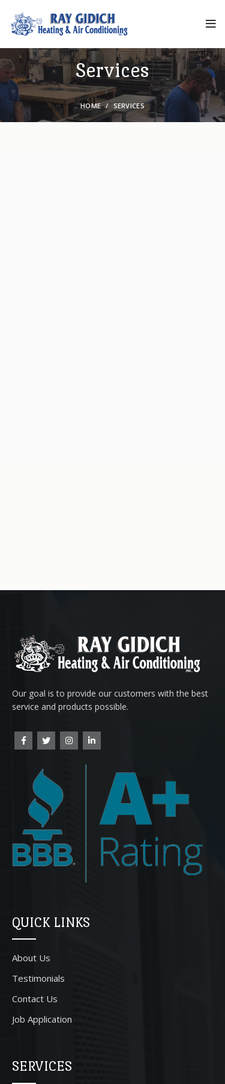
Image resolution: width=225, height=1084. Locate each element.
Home (90, 105)
